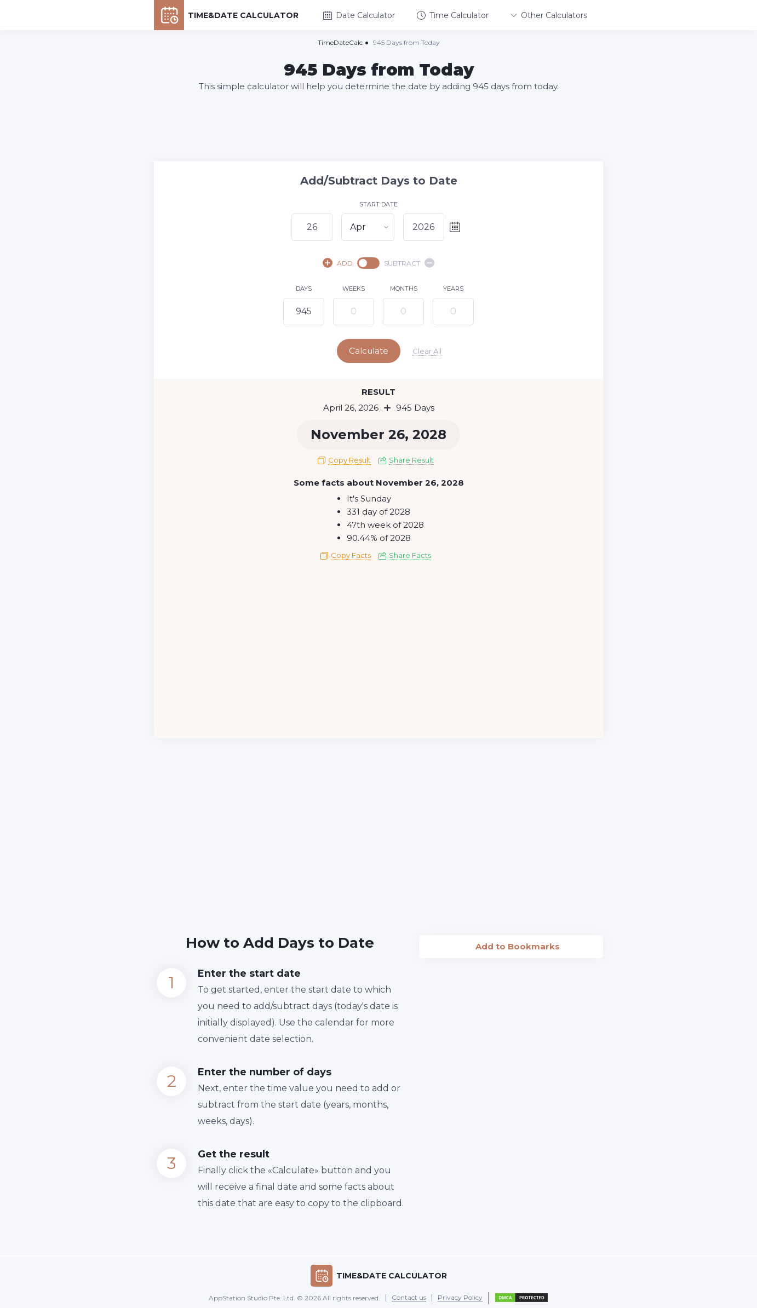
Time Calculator (453, 15)
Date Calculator (359, 15)
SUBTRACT (409, 263)
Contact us (409, 1295)
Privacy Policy (460, 1295)
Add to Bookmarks (511, 941)
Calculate (377, 350)
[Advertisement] (378, 126)
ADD (338, 263)
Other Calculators (549, 15)
